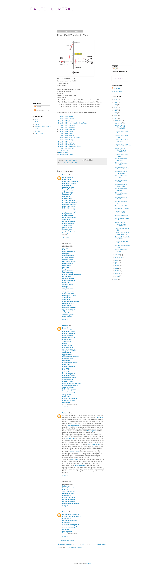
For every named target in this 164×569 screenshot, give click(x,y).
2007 (115, 118)
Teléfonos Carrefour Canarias (121, 176)
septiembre (119, 257)
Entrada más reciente (64, 544)
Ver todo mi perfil (117, 91)
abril (116, 268)
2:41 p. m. (65, 319)
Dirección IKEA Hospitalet (66, 127)
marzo (117, 271)
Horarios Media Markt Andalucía (121, 140)
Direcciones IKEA (68, 163)
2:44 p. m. (65, 506)
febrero (117, 273)
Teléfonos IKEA (63, 152)
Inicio (83, 544)
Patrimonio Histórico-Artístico (43, 126)
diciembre (118, 120)
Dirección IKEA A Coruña (66, 144)
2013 (115, 102)
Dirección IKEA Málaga (65, 140)
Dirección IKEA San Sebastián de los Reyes (72, 123)
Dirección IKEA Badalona (66, 125)
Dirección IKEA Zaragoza (66, 133)
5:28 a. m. (65, 475)
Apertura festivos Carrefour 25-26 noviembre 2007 (121, 150)
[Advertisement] (74, 21)
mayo (117, 265)
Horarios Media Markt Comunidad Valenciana (123, 145)
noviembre (118, 123)
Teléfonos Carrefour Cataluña (121, 163)
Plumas (37, 124)
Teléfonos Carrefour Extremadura (121, 172)
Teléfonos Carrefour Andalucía (121, 159)
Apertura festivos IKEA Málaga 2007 (122, 212)
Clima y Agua (39, 133)
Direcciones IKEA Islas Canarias (69, 138)
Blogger (88, 563)
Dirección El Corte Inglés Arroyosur (122, 237)
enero (117, 276)
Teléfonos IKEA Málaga (122, 208)
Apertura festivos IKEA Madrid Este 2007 (122, 233)
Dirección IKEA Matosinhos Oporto (69, 146)
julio (116, 260)
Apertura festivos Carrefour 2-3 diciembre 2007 (120, 127)
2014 (115, 99)
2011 (115, 107)
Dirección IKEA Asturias (66, 119)
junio (117, 263)
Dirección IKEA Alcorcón (66, 121)
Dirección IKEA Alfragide (66, 148)
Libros (36, 129)
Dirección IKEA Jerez (65, 142)
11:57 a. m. (65, 237)
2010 (115, 110)
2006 (115, 279)
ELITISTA (117, 88)
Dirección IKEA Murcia (65, 117)
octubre (117, 255)
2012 (115, 105)
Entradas (37, 107)
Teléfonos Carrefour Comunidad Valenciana (123, 168)
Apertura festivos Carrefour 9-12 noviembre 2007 (121, 224)
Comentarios (39, 110)
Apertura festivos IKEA (65, 154)
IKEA (75, 163)
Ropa (36, 119)
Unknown (65, 175)
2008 (115, 115)
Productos (38, 122)
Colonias (37, 131)
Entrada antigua (101, 544)
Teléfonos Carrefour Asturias (121, 189)
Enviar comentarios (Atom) (74, 547)
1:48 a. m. (65, 536)
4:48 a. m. (65, 407)
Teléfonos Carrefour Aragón (121, 250)
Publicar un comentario (67, 540)
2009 (115, 113)
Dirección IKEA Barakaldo (66, 129)
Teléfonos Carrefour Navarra (121, 193)
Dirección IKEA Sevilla (65, 131)
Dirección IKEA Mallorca (66, 135)
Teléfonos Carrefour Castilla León (121, 185)
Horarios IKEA (63, 150)
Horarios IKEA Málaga (121, 215)
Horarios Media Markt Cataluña (121, 132)
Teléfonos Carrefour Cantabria (121, 198)
